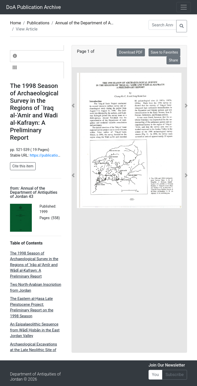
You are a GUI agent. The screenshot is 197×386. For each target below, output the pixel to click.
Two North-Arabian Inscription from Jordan (35, 287)
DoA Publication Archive (33, 7)
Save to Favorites (164, 52)
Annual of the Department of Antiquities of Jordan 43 (103, 23)
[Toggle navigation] (183, 7)
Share (173, 60)
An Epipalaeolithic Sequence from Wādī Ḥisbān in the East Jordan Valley (35, 330)
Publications (38, 23)
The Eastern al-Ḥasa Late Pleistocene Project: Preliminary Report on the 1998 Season (31, 307)
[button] (73, 140)
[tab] (37, 56)
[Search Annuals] (162, 25)
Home (15, 23)
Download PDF (131, 52)
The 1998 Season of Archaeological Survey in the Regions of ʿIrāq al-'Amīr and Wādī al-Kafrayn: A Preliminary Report (34, 265)
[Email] (155, 375)
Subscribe (174, 374)
